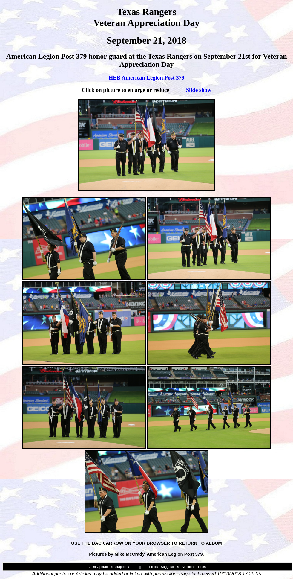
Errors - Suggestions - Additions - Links (177, 567)
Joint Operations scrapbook (109, 567)
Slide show (198, 90)
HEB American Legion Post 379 (147, 77)
